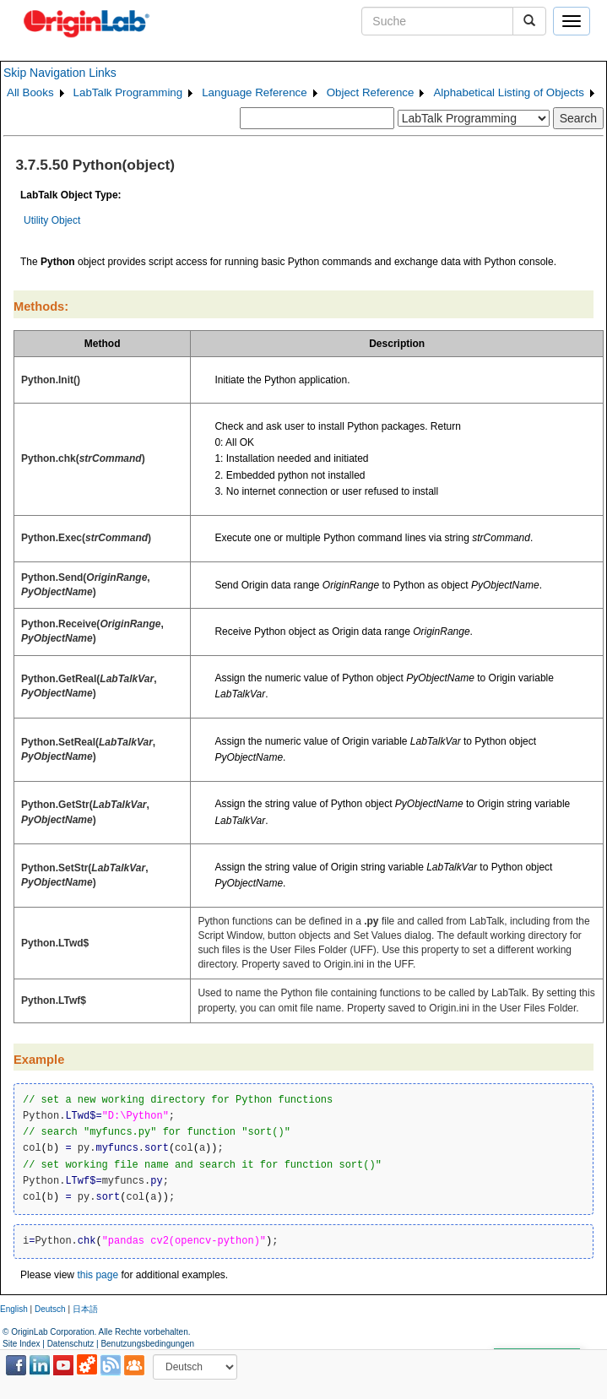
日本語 (85, 1309)
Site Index (21, 1343)
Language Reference (254, 92)
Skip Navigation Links (60, 72)
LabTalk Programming (128, 92)
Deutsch (50, 1309)
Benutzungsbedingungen (147, 1343)
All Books (30, 92)
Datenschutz (71, 1343)
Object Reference (371, 92)
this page (97, 1275)
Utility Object (52, 220)
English (14, 1309)
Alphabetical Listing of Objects (508, 92)
